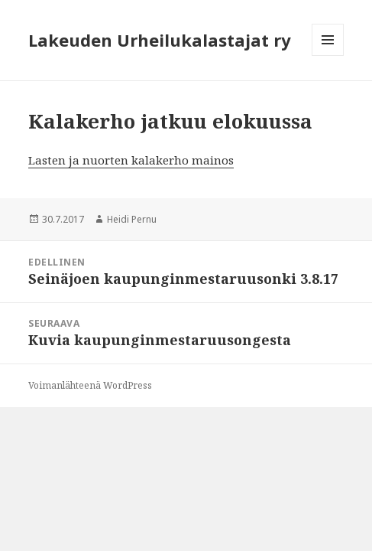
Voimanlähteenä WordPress (90, 385)
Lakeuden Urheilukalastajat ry (159, 39)
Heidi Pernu (132, 219)
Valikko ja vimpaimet (328, 55)
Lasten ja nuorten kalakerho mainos (131, 160)
